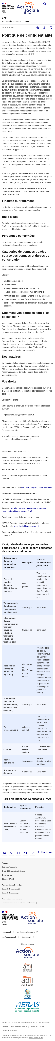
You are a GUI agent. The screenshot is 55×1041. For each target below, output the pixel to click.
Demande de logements (10, 889)
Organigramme (7, 875)
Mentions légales (44, 1022)
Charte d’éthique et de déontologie (13, 871)
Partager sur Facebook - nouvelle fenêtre (4, 853)
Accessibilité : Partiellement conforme (24, 1022)
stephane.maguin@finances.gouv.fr (36, 487)
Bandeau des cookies (10, 1031)
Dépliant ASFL (7, 879)
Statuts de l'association (9, 867)
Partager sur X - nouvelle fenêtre (11, 853)
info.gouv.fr (7, 932)
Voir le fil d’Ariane (8, 27)
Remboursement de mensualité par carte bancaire (18, 903)
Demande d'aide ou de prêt (11, 893)
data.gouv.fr (27, 937)
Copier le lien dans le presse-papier (32, 853)
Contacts (5, 1027)
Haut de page (46, 852)
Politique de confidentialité (18, 1027)
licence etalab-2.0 (35, 1038)
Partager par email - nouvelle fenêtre (25, 853)
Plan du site (6, 1022)
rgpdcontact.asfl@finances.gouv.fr (19, 415)
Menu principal (51, 3)
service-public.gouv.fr (26, 932)
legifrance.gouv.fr (9, 937)
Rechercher (44, 3)
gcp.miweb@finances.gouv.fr (26, 526)
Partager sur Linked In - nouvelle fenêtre (18, 853)
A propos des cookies (37, 1027)
